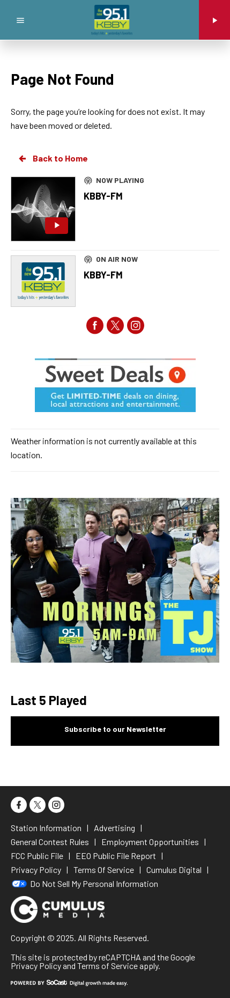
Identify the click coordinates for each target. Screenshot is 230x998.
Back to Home (52, 158)
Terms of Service (107, 965)
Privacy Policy (36, 965)
